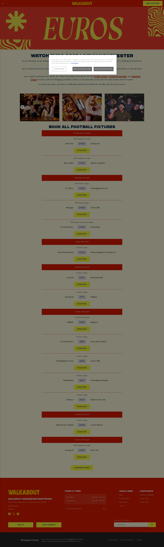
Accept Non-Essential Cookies (103, 69)
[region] (83, 65)
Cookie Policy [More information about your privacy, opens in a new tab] (74, 63)
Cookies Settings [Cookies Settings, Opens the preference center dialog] (59, 69)
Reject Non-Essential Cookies (82, 69)
